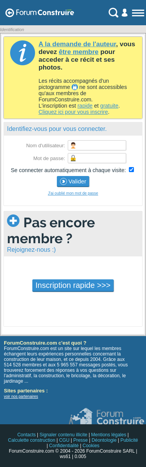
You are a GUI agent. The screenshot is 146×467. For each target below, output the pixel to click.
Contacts (26, 434)
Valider (73, 181)
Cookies (91, 445)
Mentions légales (108, 434)
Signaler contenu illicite (64, 434)
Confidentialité (64, 445)
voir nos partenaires (21, 396)
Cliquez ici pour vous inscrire (73, 112)
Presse (80, 440)
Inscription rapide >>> (73, 285)
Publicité (129, 440)
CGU (64, 440)
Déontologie (103, 440)
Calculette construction (31, 440)
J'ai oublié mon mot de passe (73, 193)
